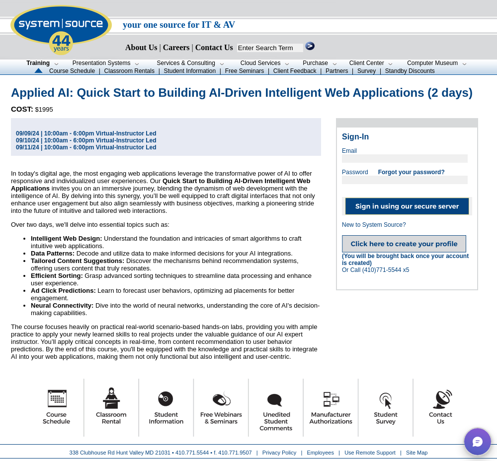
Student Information (190, 70)
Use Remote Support (370, 453)
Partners (337, 70)
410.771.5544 (192, 453)
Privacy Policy (280, 453)
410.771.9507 (234, 453)
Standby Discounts (410, 70)
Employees (320, 453)
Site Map (416, 453)
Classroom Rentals (129, 70)
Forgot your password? (411, 172)
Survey (366, 70)
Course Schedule (72, 70)
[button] (477, 441)
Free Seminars (244, 70)
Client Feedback (295, 70)
